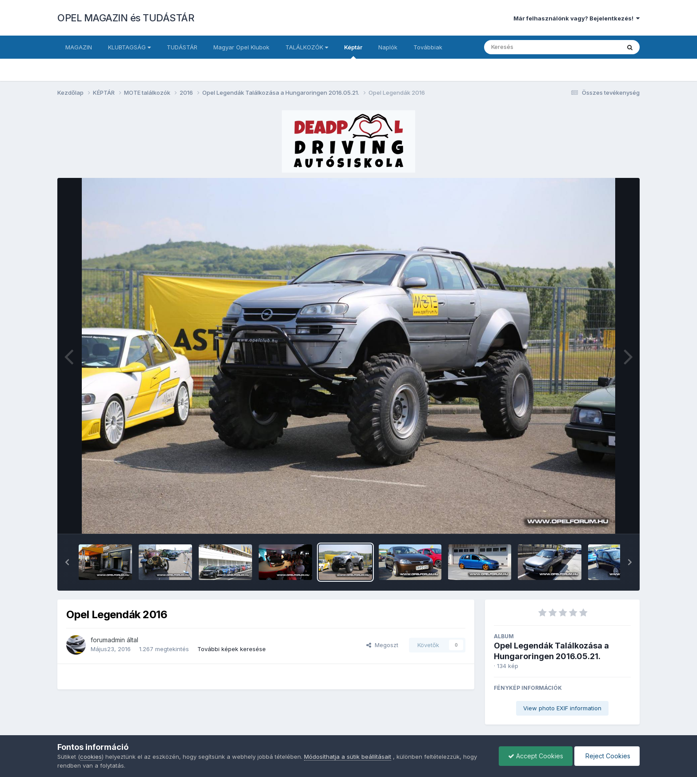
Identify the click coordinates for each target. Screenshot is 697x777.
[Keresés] (528, 47)
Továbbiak (427, 47)
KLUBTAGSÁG (129, 47)
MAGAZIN (78, 47)
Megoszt (382, 644)
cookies (91, 756)
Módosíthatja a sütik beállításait (347, 756)
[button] (67, 562)
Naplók (387, 47)
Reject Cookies (607, 756)
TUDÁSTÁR (182, 47)
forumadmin (108, 640)
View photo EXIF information (562, 708)
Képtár (353, 51)
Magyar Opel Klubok (241, 47)
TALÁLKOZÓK (306, 47)
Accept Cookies (535, 756)
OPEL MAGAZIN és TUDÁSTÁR (125, 18)
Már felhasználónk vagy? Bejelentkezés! (576, 18)
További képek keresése (231, 648)
